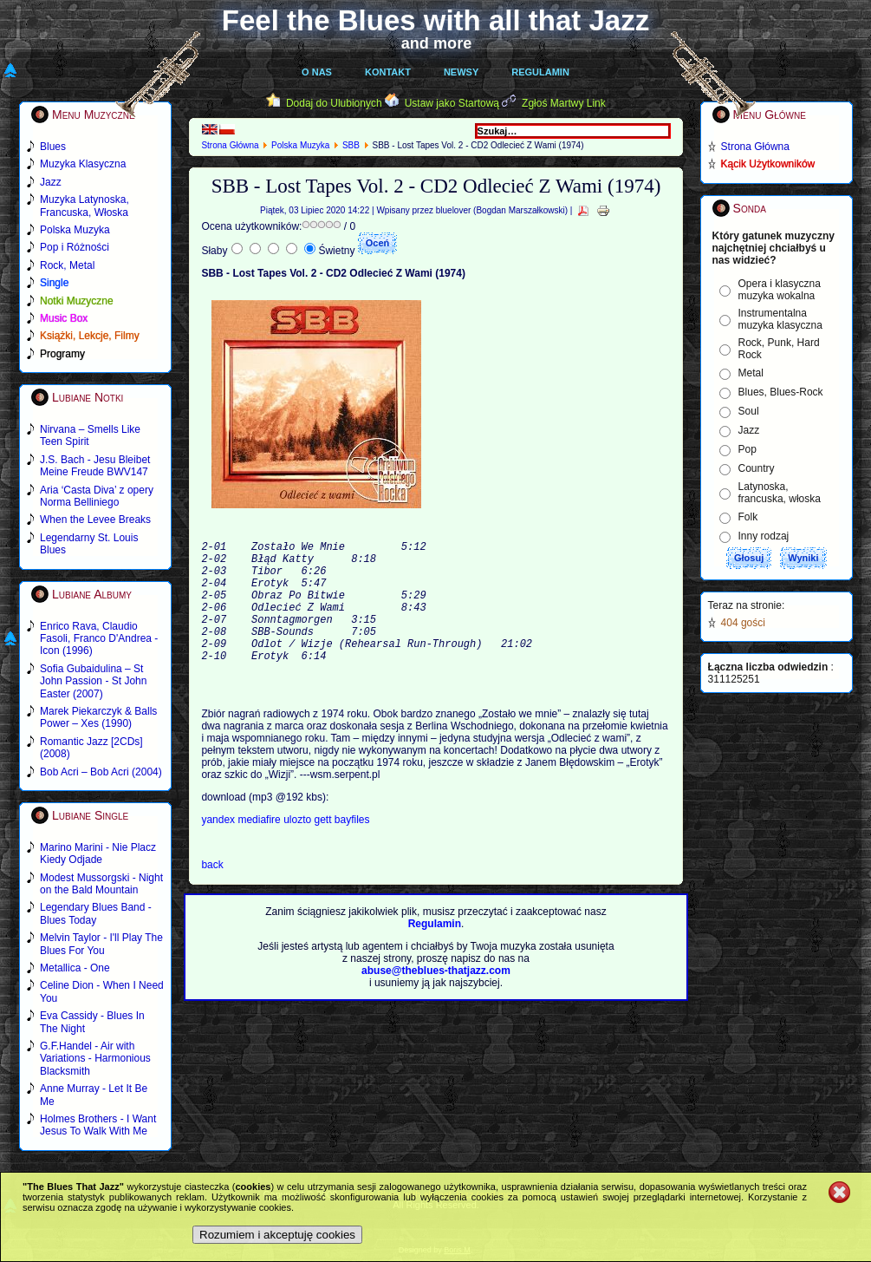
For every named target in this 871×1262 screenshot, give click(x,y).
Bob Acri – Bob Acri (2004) (101, 772)
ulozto (298, 851)
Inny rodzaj (764, 536)
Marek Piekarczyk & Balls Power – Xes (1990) (98, 717)
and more (436, 43)
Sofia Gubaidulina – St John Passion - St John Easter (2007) (93, 681)
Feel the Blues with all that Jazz (435, 20)
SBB (351, 145)
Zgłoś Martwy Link (564, 103)
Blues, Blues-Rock (780, 392)
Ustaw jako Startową (452, 103)
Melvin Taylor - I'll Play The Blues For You (101, 944)
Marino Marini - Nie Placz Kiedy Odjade (98, 853)
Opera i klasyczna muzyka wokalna (779, 290)
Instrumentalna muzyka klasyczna (780, 319)
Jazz (749, 430)
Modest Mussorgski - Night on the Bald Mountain (101, 884)
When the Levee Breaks (95, 519)
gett (324, 851)
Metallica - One (75, 968)
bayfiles (352, 851)
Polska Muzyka (300, 145)
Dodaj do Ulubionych (334, 103)
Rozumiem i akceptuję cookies (277, 1234)
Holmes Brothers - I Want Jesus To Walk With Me (98, 1125)
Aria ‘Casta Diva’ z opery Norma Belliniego (96, 496)
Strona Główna (229, 145)
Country (756, 468)
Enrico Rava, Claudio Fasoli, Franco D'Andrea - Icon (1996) (99, 638)
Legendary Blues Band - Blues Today (96, 913)
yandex (219, 851)
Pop (747, 449)
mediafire (258, 851)
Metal (751, 373)
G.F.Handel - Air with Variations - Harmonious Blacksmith (95, 1058)
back (212, 896)
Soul (748, 411)
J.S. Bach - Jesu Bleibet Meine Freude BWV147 (95, 466)
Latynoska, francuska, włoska (779, 493)
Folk (748, 517)
